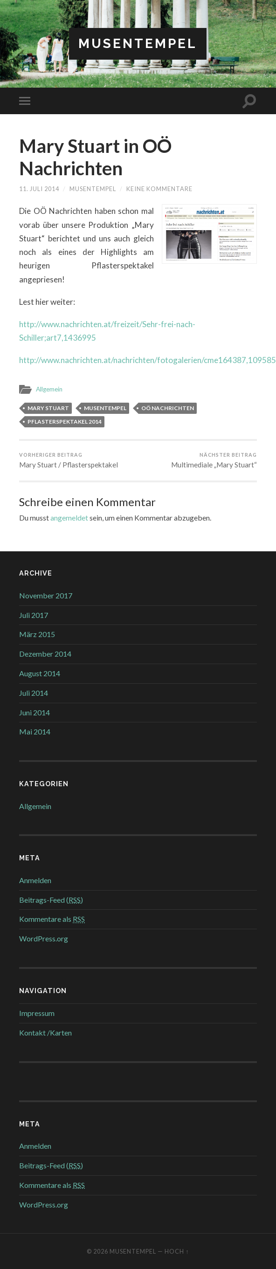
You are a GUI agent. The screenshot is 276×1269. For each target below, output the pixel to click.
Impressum (37, 1012)
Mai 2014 (34, 731)
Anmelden (35, 880)
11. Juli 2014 (39, 188)
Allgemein (49, 389)
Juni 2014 (34, 712)
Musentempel (137, 43)
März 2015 (37, 634)
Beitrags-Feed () (51, 899)
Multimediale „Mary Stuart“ (214, 460)
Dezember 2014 (45, 653)
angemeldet (69, 517)
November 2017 (45, 595)
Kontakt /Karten (45, 1032)
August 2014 (39, 673)
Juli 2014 (33, 692)
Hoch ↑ (177, 1251)
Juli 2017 (33, 614)
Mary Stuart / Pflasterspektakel (68, 460)
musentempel (92, 188)
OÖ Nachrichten (167, 408)
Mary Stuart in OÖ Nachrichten (95, 157)
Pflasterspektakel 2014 (65, 421)
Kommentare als (52, 918)
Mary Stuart (48, 408)
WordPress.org (43, 938)
